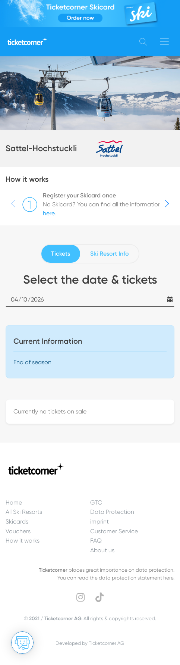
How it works (23, 540)
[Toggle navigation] (164, 42)
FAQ (96, 540)
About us (102, 550)
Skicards (17, 521)
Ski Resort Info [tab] (109, 253)
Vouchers (18, 531)
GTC (96, 502)
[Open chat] (22, 642)
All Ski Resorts (24, 511)
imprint (99, 521)
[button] (167, 203)
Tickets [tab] (60, 253)
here (48, 213)
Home (14, 502)
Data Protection (112, 511)
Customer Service (114, 531)
